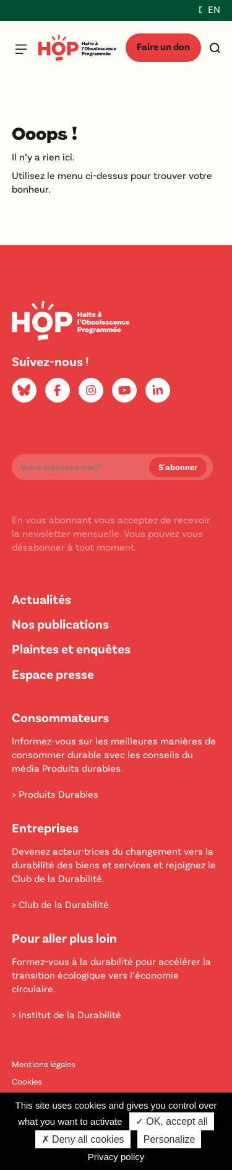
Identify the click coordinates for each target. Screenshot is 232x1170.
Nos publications (60, 623)
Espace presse (53, 673)
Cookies (27, 1081)
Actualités (41, 598)
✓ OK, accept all (171, 1121)
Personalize (169, 1139)
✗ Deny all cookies (82, 1139)
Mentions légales (43, 1064)
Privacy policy (116, 1156)
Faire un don (163, 46)
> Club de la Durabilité (60, 904)
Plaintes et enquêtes (71, 648)
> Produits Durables (55, 794)
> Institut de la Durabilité (66, 1014)
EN (214, 9)
